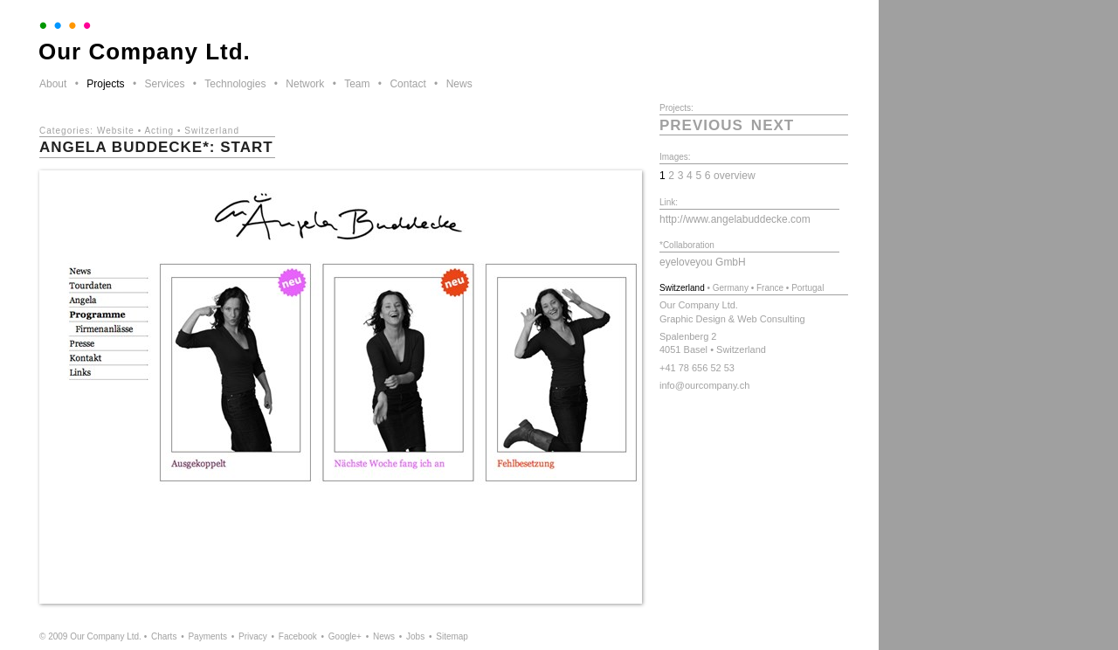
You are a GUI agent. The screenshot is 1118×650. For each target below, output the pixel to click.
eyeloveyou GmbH (702, 262)
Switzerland (211, 130)
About (52, 84)
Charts (163, 636)
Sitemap (452, 636)
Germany (731, 288)
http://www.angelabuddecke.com (735, 219)
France (769, 288)
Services (164, 84)
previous (701, 125)
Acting (159, 130)
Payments (207, 636)
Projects (105, 84)
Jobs (415, 636)
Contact (407, 84)
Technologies (235, 84)
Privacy (252, 636)
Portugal (807, 288)
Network (305, 84)
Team (356, 84)
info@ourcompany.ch (704, 385)
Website (116, 130)
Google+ (345, 636)
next (772, 125)
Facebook (298, 636)
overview (735, 175)
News (459, 84)
